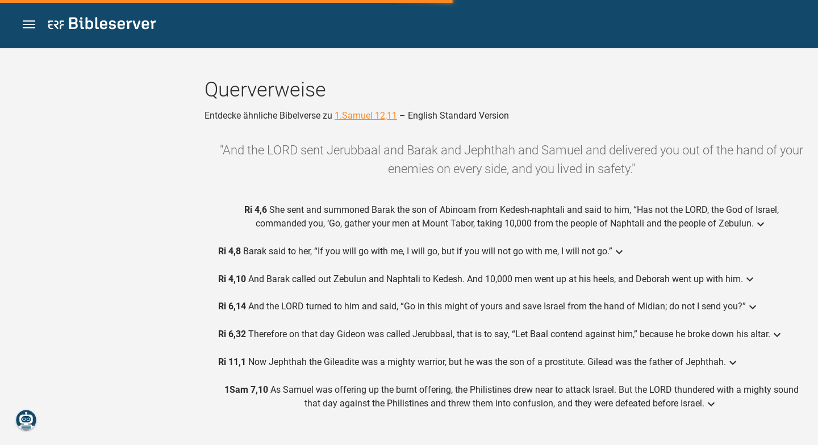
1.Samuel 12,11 (366, 115)
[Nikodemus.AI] (26, 420)
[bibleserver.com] (102, 25)
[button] (29, 24)
